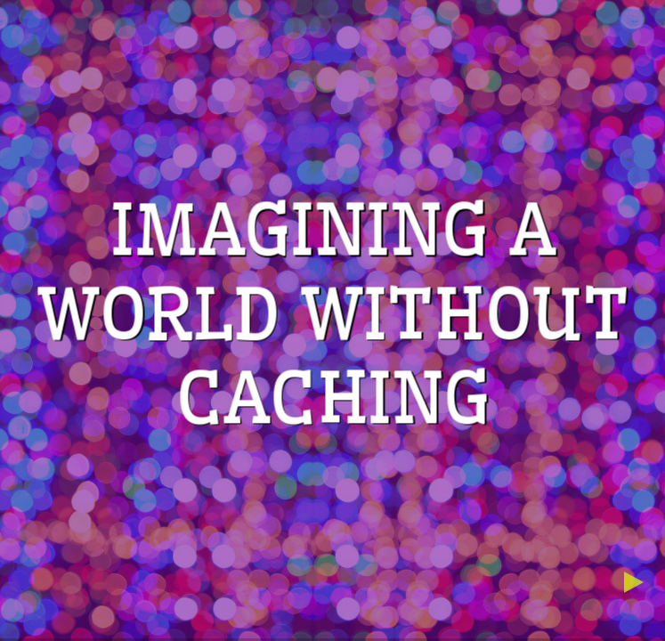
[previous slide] (573, 582)
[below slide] (606, 615)
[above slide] (606, 549)
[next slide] (639, 582)
